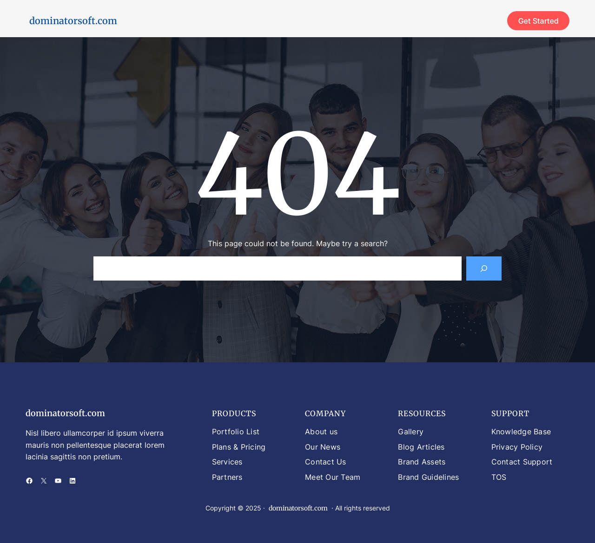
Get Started (538, 21)
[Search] (484, 268)
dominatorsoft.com (73, 20)
